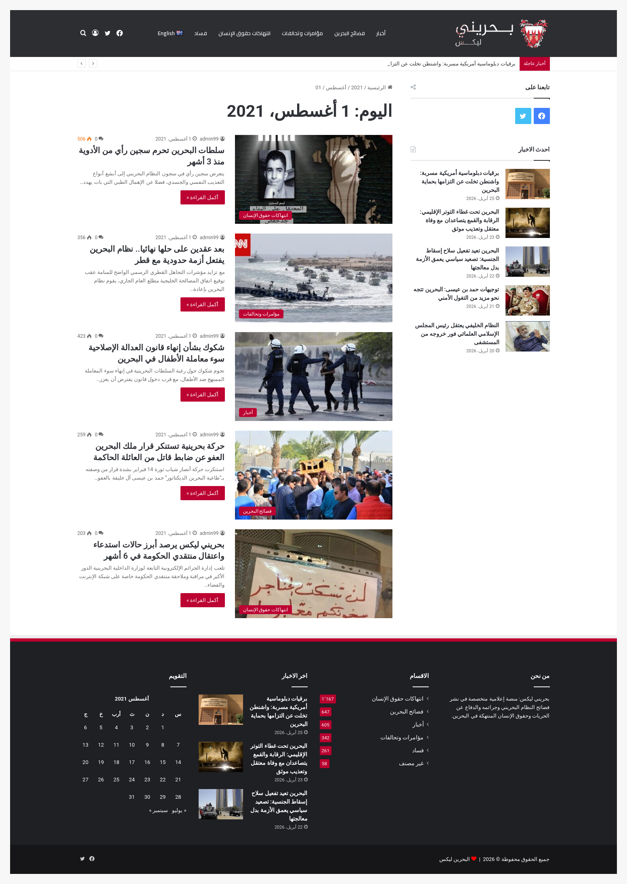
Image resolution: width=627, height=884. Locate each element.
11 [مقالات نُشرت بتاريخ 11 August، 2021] (116, 745)
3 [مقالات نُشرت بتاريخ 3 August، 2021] (131, 727)
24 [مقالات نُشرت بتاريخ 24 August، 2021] (132, 780)
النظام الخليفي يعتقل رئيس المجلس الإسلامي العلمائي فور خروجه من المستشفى (457, 333)
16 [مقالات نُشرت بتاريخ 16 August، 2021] (147, 762)
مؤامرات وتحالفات (302, 33)
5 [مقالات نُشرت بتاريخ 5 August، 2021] (100, 727)
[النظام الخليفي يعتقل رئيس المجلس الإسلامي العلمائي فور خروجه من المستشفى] (527, 336)
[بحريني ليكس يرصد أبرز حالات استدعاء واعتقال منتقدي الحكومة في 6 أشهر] (313, 573)
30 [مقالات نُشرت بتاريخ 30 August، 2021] (147, 797)
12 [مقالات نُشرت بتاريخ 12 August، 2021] (101, 745)
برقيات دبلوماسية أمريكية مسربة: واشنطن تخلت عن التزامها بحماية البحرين (459, 181)
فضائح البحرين (349, 33)
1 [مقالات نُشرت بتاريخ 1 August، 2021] (162, 727)
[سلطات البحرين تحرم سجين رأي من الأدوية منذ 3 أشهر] (313, 179)
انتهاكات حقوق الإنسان (244, 33)
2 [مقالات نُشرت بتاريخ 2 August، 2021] (147, 727)
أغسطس (336, 87)
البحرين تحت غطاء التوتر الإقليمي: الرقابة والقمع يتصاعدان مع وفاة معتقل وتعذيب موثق (459, 220)
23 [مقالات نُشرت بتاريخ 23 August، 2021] (147, 780)
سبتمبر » (158, 810)
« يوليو (179, 810)
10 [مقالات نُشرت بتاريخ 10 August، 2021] (132, 745)
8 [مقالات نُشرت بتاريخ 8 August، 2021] (162, 745)
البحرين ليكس (454, 859)
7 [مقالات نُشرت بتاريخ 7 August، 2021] (178, 745)
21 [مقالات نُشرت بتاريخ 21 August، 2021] (178, 780)
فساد (200, 33)
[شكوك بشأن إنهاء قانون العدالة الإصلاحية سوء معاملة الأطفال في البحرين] (313, 376)
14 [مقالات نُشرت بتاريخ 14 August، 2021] (178, 762)
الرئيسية (379, 87)
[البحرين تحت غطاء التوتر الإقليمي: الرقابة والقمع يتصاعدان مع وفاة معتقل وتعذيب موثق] (527, 223)
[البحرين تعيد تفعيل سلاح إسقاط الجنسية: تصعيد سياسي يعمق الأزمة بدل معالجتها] (527, 261)
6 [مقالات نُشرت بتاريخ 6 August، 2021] (85, 727)
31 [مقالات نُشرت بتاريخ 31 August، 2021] (132, 797)
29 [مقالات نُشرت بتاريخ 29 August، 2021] (163, 797)
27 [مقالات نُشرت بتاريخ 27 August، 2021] (85, 780)
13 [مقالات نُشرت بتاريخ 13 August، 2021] (85, 745)
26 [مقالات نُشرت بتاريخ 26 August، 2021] (101, 780)
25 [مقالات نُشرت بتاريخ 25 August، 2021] (116, 780)
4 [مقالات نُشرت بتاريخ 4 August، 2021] (116, 727)
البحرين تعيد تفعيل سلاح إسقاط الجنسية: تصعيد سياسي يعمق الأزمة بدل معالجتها (457, 259)
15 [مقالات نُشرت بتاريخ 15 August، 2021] (163, 762)
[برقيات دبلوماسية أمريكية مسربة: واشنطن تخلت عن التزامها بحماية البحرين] (527, 184)
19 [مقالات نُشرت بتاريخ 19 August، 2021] (101, 762)
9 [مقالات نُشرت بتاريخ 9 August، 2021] (147, 745)
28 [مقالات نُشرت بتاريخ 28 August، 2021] (178, 797)
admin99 (209, 139)
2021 (357, 87)
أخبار (381, 33)
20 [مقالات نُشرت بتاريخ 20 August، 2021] (85, 762)
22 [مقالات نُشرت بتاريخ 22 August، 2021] (163, 780)
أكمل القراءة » (203, 197)
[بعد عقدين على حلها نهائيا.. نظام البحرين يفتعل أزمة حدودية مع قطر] (313, 278)
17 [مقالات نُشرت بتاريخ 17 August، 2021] (132, 762)
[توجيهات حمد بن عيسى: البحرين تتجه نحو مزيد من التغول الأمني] (527, 300)
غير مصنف (411, 763)
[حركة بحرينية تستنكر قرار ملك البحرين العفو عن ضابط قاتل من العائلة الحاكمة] (313, 475)
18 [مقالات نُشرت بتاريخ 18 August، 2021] (116, 762)
